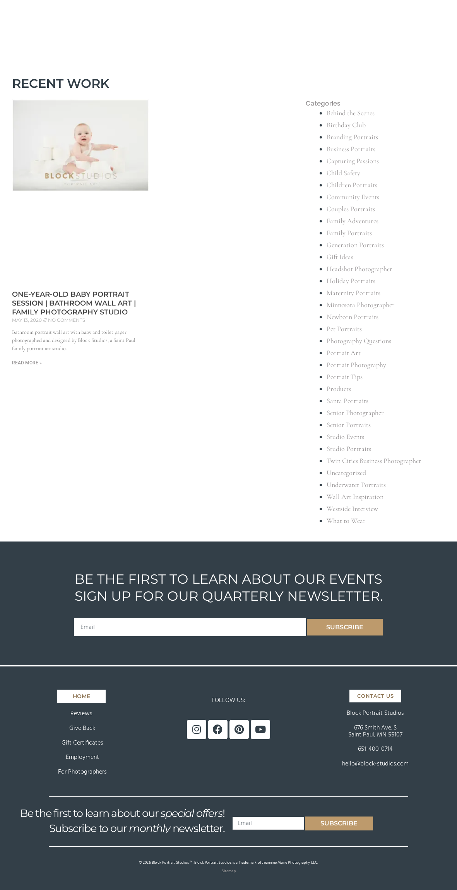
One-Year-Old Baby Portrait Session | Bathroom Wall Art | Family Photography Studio (74, 303)
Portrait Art (344, 352)
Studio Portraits (349, 448)
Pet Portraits (344, 329)
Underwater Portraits (356, 484)
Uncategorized (346, 472)
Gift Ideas (340, 257)
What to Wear (346, 520)
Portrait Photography (356, 364)
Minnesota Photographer (361, 305)
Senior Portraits (349, 424)
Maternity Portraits (353, 293)
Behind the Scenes (351, 113)
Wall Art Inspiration (355, 496)
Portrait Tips (345, 376)
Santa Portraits (347, 400)
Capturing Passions (353, 161)
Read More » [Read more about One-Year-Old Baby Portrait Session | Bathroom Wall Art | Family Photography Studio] (27, 363)
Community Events (353, 197)
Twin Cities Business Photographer (374, 460)
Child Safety (343, 173)
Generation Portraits (355, 245)
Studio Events (345, 436)
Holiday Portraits (351, 281)
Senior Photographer (355, 412)
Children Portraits (352, 185)
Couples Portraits (351, 209)
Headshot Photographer (359, 269)
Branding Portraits (352, 137)
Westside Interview (352, 508)
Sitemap (229, 871)
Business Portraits (351, 149)
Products (339, 388)
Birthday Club (346, 125)
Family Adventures (352, 221)
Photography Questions (359, 341)
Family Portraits (349, 233)
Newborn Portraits (352, 317)
